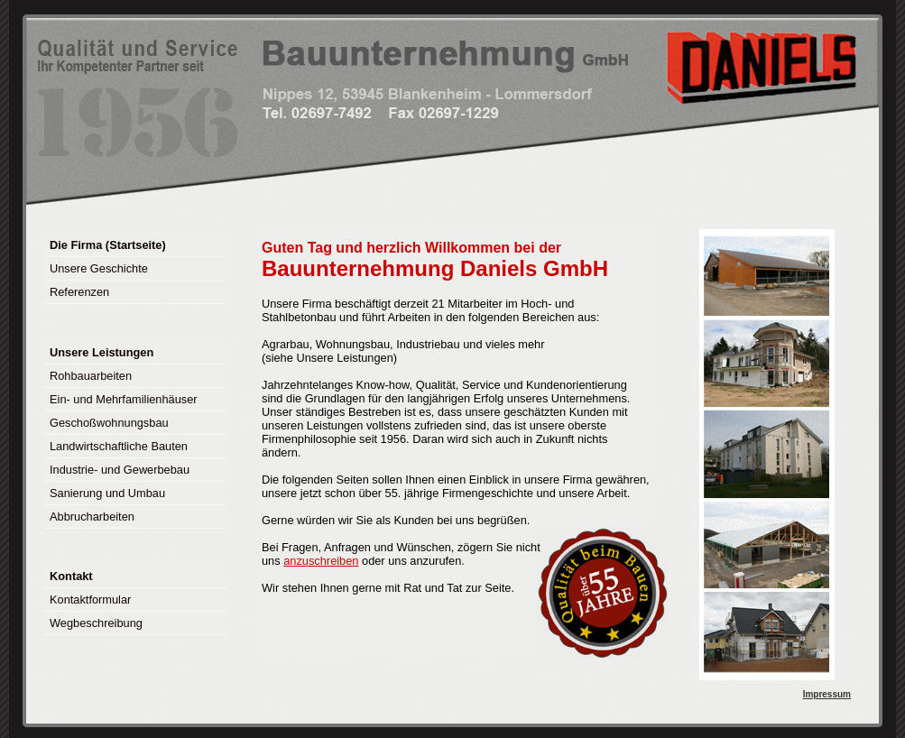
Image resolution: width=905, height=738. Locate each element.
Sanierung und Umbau (107, 493)
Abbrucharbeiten (92, 516)
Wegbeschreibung (96, 623)
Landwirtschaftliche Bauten (119, 446)
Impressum (827, 694)
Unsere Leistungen (101, 352)
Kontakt (71, 576)
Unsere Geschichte (99, 268)
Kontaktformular (90, 599)
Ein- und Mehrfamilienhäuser (124, 399)
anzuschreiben (320, 560)
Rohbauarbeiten (91, 376)
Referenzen (79, 292)
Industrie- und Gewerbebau (119, 469)
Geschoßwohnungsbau (109, 422)
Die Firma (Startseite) (108, 245)
